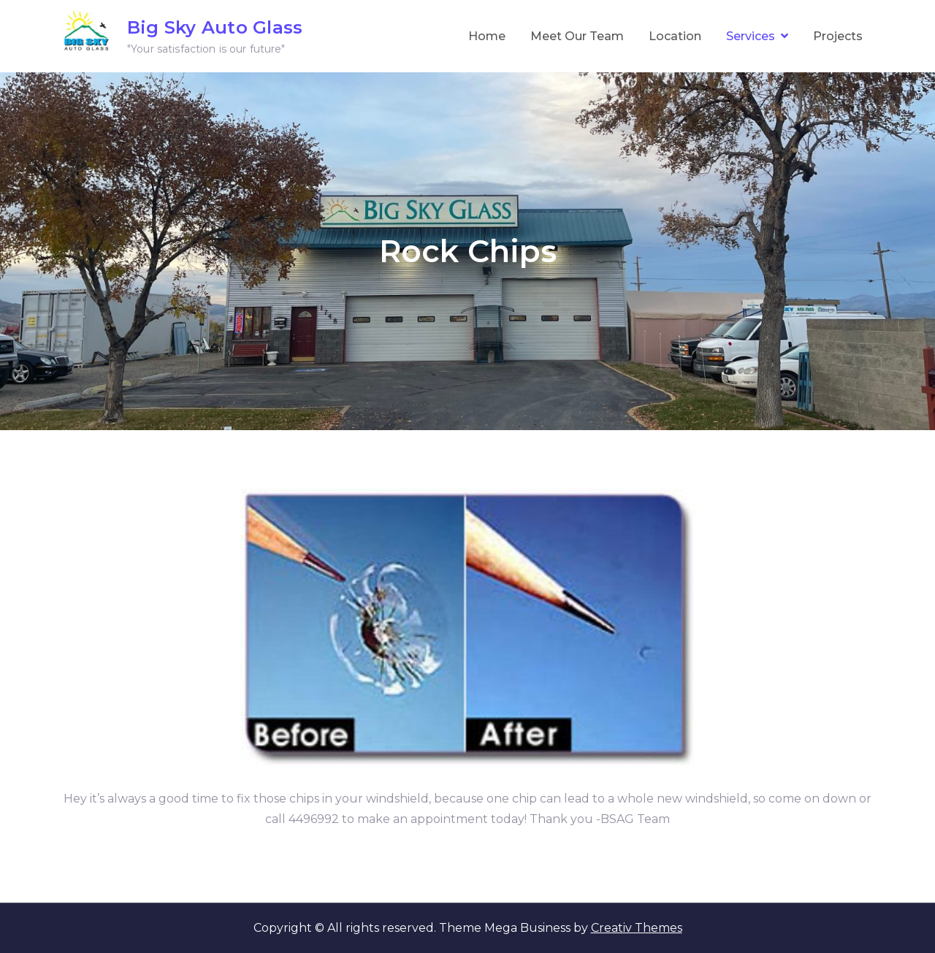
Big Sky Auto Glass (214, 27)
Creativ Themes (636, 928)
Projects (838, 36)
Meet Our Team (577, 36)
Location (675, 36)
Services (750, 36)
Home (486, 36)
